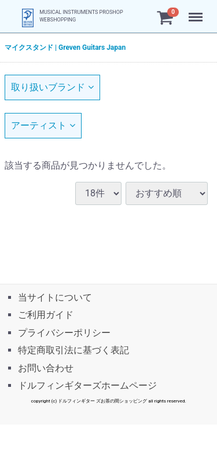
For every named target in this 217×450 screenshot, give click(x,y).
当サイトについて (55, 297)
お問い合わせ (45, 367)
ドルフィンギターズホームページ (87, 384)
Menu (196, 11)
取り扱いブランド (52, 87)
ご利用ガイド (45, 314)
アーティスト (43, 125)
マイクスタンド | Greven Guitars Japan (65, 47)
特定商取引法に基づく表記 (73, 350)
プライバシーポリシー (64, 332)
